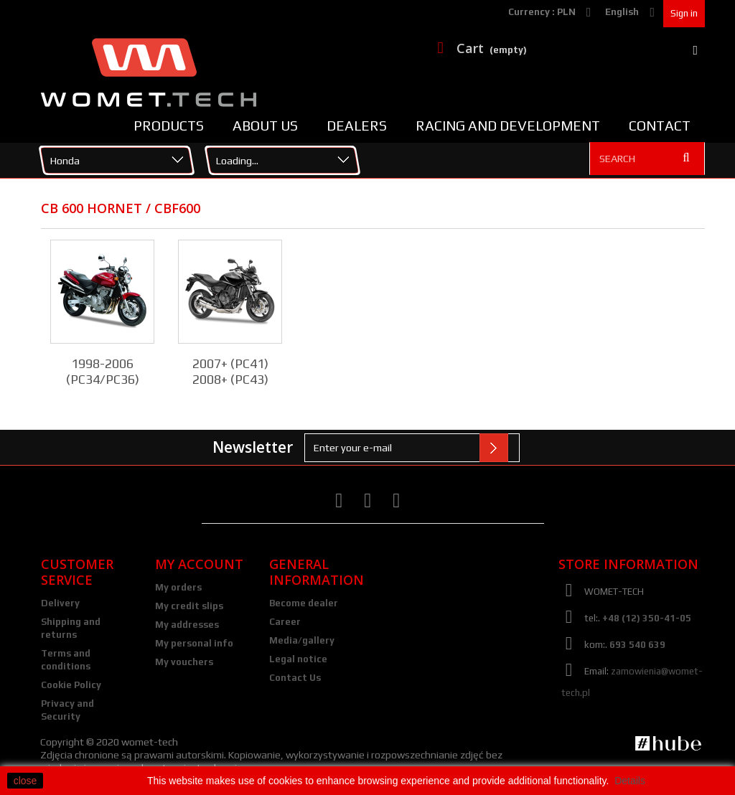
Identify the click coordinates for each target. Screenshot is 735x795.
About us (265, 125)
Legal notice (298, 659)
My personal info (194, 643)
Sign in (684, 13)
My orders (178, 587)
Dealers (357, 125)
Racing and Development (508, 125)
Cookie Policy (71, 684)
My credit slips (189, 606)
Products (169, 125)
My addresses (187, 624)
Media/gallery (301, 640)
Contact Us (295, 677)
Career (285, 621)
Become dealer (303, 603)
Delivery (60, 603)
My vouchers (184, 662)
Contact (659, 125)
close (25, 780)
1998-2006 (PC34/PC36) (102, 371)
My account (199, 564)
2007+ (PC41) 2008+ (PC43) (230, 371)
